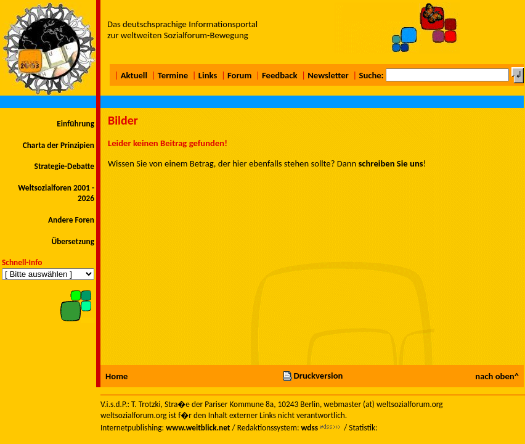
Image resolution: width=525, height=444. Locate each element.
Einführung (75, 123)
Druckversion (312, 375)
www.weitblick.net (198, 427)
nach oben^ (497, 376)
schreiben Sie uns (391, 163)
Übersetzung (72, 241)
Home (116, 376)
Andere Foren (71, 220)
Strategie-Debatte (64, 166)
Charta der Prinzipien (58, 145)
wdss (309, 427)
